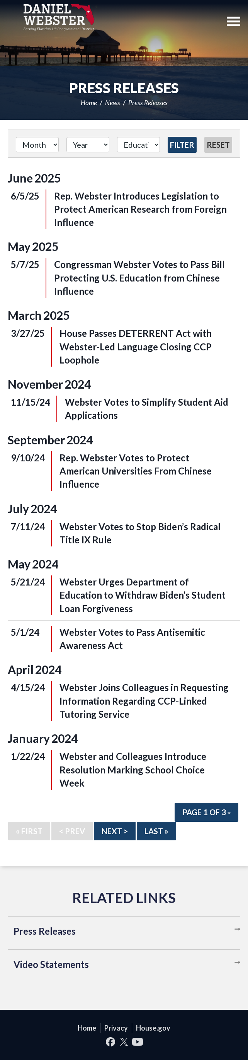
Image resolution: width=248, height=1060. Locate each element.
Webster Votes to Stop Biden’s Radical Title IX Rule (140, 533)
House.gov (153, 1028)
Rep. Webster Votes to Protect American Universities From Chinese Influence (135, 471)
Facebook (110, 1041)
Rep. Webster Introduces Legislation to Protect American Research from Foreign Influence (140, 209)
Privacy (116, 1028)
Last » (156, 831)
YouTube (137, 1041)
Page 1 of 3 (206, 812)
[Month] (37, 144)
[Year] (87, 144)
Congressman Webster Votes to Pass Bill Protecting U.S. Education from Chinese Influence (139, 278)
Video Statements (51, 964)
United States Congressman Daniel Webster (59, 17)
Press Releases (148, 103)
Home (89, 103)
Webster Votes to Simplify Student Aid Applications (146, 408)
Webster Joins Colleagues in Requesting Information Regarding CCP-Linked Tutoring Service (144, 701)
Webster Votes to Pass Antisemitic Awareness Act (132, 638)
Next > (115, 831)
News (112, 103)
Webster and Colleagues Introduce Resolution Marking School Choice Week (132, 770)
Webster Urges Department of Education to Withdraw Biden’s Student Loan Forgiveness (142, 595)
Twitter (124, 1041)
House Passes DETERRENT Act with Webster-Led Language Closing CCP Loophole (135, 346)
